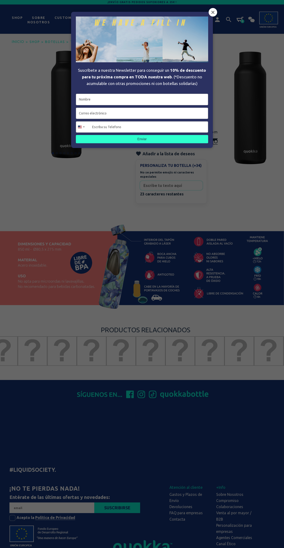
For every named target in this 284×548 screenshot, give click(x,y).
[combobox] (83, 127)
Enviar (142, 139)
